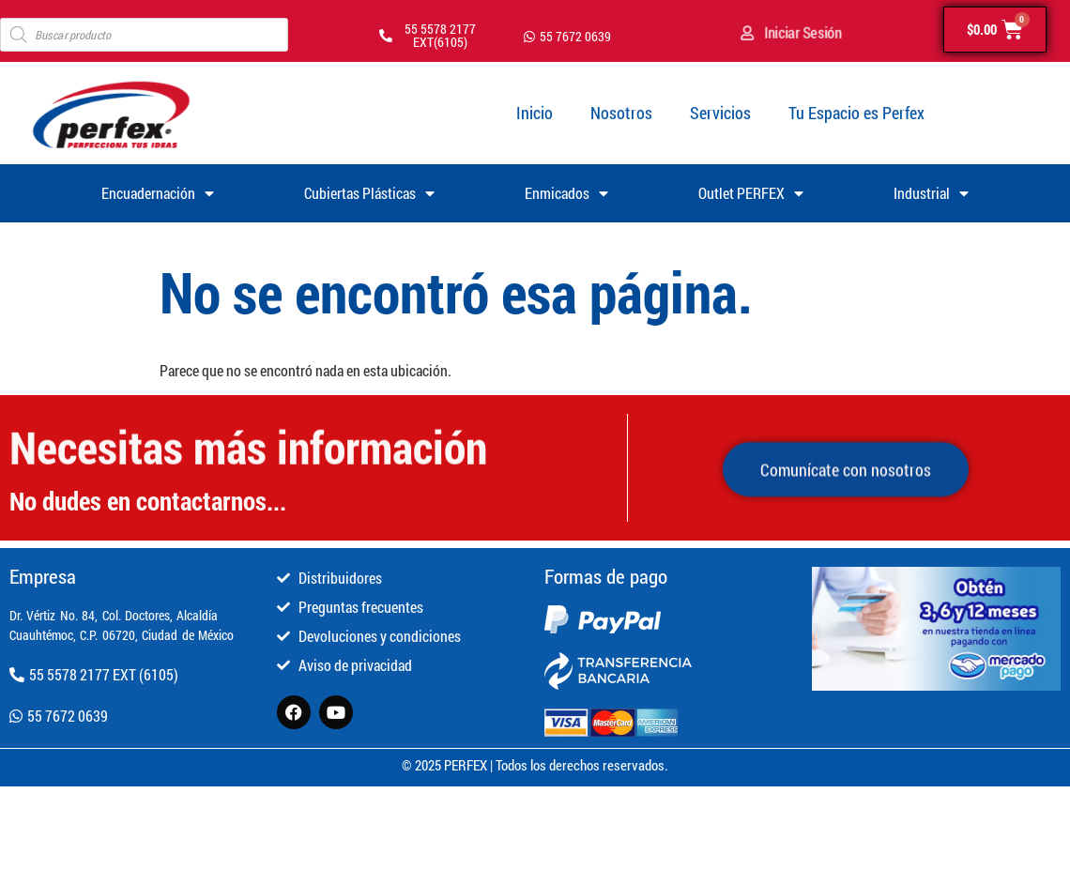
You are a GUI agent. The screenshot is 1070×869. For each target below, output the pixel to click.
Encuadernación (157, 193)
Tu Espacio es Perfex (856, 112)
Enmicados (566, 193)
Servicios (720, 112)
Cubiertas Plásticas (369, 193)
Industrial (931, 193)
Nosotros (621, 112)
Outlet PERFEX (750, 193)
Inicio (534, 112)
